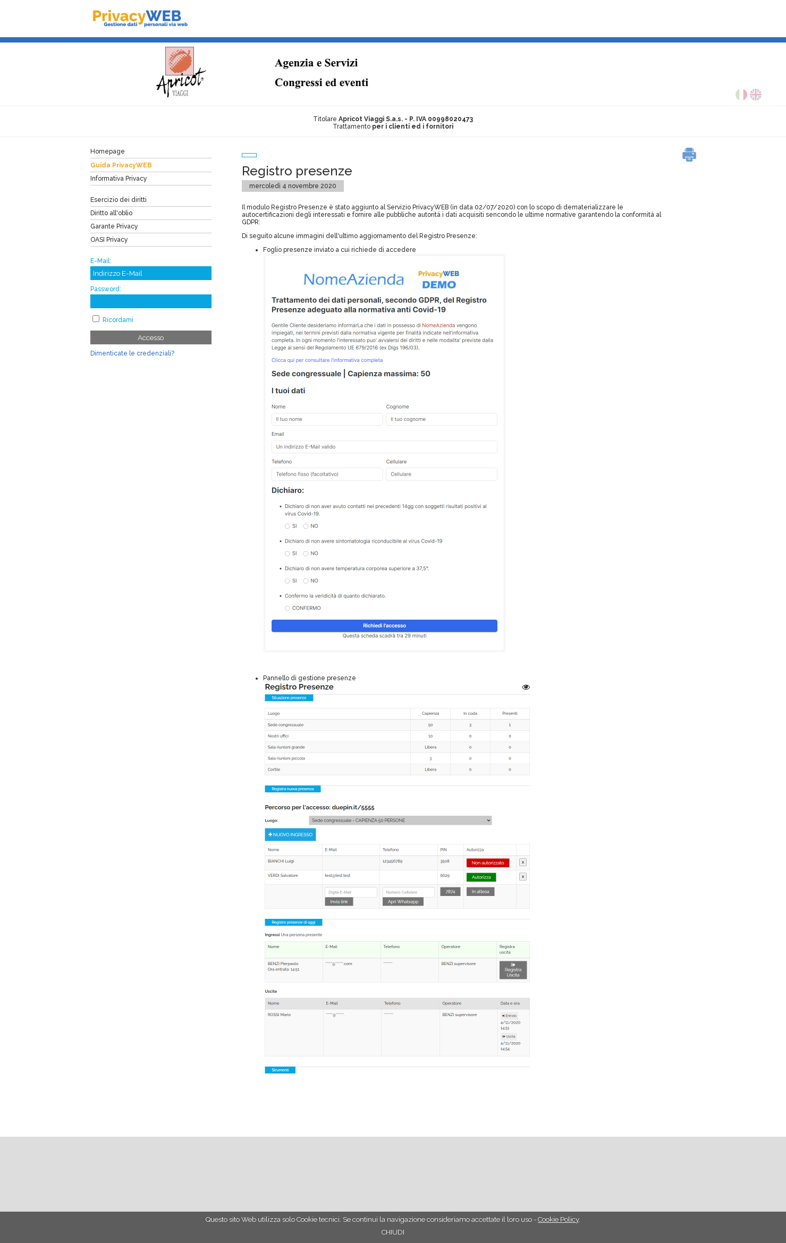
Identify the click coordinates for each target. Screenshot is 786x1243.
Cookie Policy (558, 1219)
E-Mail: (100, 261)
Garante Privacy (114, 226)
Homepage (107, 151)
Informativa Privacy (118, 178)
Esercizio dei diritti (118, 200)
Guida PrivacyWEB (121, 165)
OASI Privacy (109, 239)
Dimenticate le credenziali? (132, 353)
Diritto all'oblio (111, 213)
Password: (105, 289)
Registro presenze (297, 171)
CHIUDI (393, 1232)
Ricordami (118, 320)
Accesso (151, 337)
